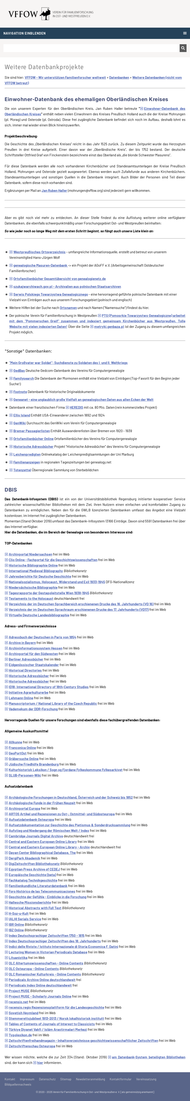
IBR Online (14, 924)
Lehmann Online (19, 698)
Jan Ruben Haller (54, 190)
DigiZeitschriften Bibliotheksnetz (32, 864)
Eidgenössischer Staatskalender (32, 665)
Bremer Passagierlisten (29, 431)
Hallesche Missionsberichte (28, 902)
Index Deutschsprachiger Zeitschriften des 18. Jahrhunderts (53, 941)
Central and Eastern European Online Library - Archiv (47, 847)
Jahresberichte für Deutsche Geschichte (38, 576)
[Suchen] (91, 48)
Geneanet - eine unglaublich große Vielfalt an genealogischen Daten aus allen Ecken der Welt (81, 399)
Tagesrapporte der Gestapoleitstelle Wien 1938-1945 (47, 593)
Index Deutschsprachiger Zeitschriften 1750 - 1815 (44, 935)
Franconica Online (20, 748)
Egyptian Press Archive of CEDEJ (32, 869)
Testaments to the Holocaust (29, 598)
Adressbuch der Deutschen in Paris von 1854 (40, 637)
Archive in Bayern (20, 643)
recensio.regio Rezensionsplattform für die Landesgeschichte (54, 1007)
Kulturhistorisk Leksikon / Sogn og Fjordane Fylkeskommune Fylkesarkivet (64, 770)
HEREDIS (74, 407)
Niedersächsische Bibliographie (31, 587)
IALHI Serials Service (23, 919)
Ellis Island (19, 415)
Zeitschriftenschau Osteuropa (30, 1046)
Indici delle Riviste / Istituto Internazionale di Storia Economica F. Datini (61, 946)
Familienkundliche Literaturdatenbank (36, 886)
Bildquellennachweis (18, 1084)
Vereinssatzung (146, 1079)
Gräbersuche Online (22, 759)
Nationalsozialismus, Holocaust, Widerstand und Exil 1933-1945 (55, 582)
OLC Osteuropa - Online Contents (32, 969)
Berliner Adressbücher (24, 659)
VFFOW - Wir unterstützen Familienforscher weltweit (65, 77)
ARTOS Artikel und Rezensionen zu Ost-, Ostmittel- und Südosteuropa (60, 814)
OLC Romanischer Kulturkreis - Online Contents (43, 974)
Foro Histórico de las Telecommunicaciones (40, 891)
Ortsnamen (68, 308)
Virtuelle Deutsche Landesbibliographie (37, 615)
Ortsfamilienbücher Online (31, 439)
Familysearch (21, 378)
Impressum (27, 1079)
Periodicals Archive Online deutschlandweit (40, 980)
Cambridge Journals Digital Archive (34, 836)
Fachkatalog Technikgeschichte (31, 880)
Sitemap (65, 1079)
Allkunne (13, 742)
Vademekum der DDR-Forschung (31, 709)
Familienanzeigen (24, 462)
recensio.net (16, 1002)
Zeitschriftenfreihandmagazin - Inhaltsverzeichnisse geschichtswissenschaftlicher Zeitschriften (81, 1040)
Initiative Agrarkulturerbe (26, 692)
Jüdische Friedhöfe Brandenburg (32, 764)
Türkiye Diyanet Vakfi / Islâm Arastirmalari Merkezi (46, 1029)
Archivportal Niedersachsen (28, 554)
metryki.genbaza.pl (107, 326)
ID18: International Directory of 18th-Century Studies (47, 687)
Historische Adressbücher (31, 446)
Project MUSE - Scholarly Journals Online (38, 996)
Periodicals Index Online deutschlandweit (38, 985)
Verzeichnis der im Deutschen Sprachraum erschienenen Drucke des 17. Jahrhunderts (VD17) (77, 609)
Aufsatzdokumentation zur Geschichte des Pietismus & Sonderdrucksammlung (67, 825)
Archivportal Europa (22, 808)
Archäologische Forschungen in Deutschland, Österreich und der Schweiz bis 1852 (69, 797)
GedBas (17, 370)
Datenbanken (119, 77)
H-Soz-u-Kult (17, 913)
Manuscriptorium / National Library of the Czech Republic (51, 703)
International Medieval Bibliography (34, 571)
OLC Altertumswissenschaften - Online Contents (44, 963)
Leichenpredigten (25, 454)
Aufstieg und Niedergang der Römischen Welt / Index (47, 830)
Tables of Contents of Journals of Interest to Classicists (50, 1024)
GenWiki (17, 423)
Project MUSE (17, 991)
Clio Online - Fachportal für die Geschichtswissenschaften (51, 560)
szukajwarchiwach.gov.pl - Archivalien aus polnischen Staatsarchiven (65, 286)
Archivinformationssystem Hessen (33, 648)
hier (38, 1062)
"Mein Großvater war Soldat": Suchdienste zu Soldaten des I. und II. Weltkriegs (68, 363)
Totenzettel (20, 470)
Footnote (18, 392)
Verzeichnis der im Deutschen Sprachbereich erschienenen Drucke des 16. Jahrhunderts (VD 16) (79, 604)
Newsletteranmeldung (90, 1079)
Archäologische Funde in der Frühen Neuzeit (40, 803)
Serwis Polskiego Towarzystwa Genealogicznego (48, 294)
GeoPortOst (16, 753)
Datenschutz (47, 1079)
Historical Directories (23, 670)
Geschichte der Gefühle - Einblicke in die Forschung (45, 897)
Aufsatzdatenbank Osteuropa (29, 819)
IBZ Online (14, 930)
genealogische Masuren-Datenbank (38, 265)
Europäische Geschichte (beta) (30, 875)
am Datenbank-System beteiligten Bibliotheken (146, 1057)
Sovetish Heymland (21, 1013)
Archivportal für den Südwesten (31, 654)
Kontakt (10, 1079)
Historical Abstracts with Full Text (33, 908)
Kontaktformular (121, 1079)
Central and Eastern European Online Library (41, 841)
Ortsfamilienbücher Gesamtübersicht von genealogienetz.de (57, 279)
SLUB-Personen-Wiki (23, 775)
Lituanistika (16, 957)
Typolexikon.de (18, 1035)
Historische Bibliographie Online (31, 565)
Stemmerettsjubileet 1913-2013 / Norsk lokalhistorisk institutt (54, 1018)
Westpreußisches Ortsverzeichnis (37, 252)
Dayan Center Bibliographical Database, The (40, 853)
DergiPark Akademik (22, 858)
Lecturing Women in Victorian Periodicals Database (46, 952)
